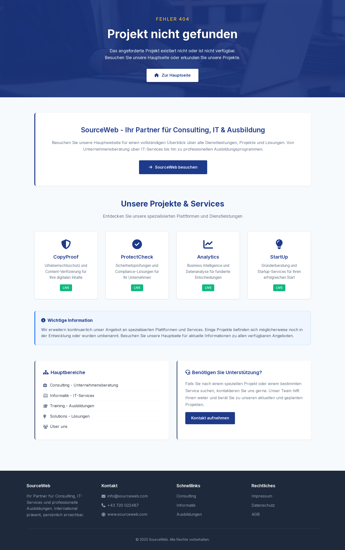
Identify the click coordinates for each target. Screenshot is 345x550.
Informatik (186, 505)
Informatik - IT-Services (68, 395)
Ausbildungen (189, 514)
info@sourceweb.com (125, 496)
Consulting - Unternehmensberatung (80, 385)
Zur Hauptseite (172, 75)
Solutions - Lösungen (66, 416)
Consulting (186, 496)
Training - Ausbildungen (68, 405)
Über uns (55, 426)
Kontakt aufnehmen (210, 417)
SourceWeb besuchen (173, 167)
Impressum (262, 496)
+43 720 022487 (120, 505)
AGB (256, 514)
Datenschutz (263, 505)
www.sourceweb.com (124, 514)
